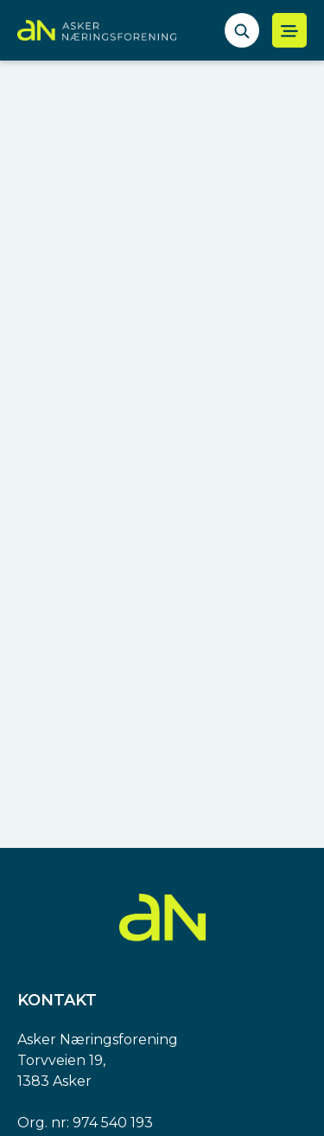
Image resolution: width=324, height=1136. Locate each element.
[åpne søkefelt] (242, 30)
